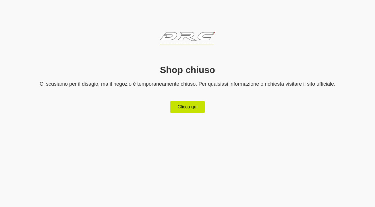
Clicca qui (187, 106)
